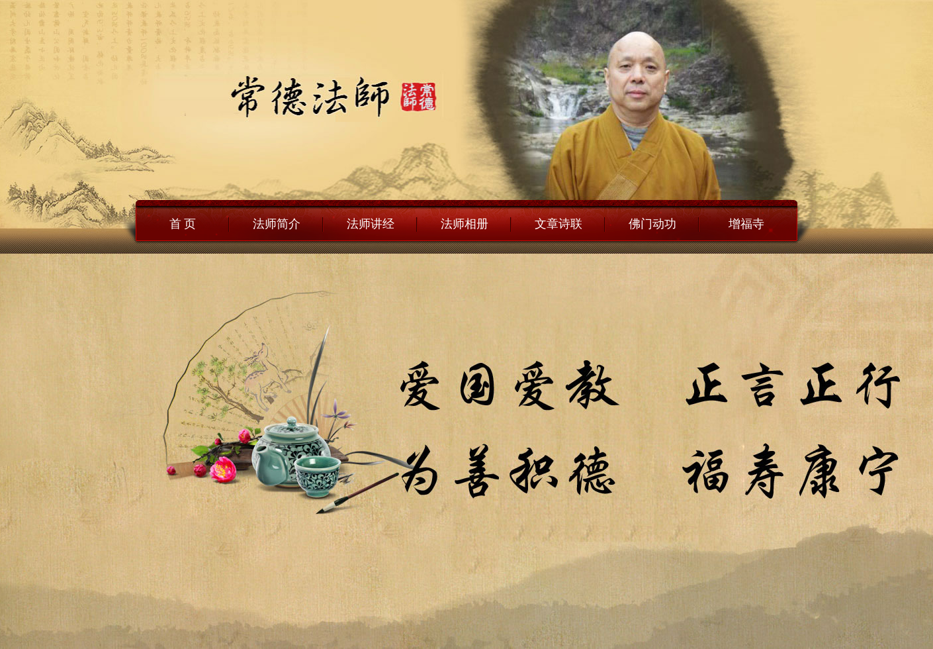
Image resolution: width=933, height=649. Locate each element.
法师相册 (464, 223)
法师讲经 (370, 223)
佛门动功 (652, 223)
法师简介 (276, 223)
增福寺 (746, 223)
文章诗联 (558, 223)
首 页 (183, 223)
